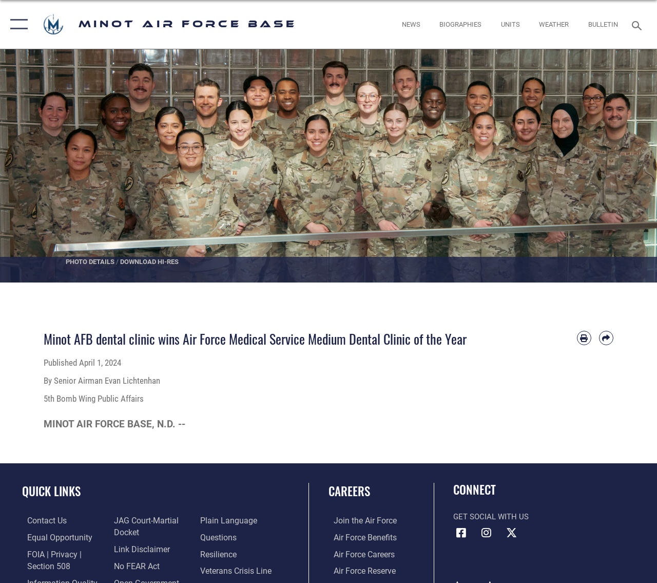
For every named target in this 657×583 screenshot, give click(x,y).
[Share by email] (606, 338)
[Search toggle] (638, 24)
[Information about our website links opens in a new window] (138, 548)
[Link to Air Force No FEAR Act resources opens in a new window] (134, 564)
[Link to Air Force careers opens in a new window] (358, 553)
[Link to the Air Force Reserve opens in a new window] (358, 569)
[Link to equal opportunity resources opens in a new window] (52, 536)
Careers (349, 491)
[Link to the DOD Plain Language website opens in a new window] (228, 520)
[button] (16, 24)
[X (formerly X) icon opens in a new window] (511, 532)
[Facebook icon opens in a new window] (461, 532)
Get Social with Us (491, 516)
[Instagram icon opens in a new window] (486, 532)
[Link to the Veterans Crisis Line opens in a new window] (236, 569)
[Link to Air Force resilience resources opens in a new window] (219, 553)
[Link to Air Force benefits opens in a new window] (359, 536)
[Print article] (584, 338)
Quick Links (51, 491)
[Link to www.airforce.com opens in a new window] (359, 520)
